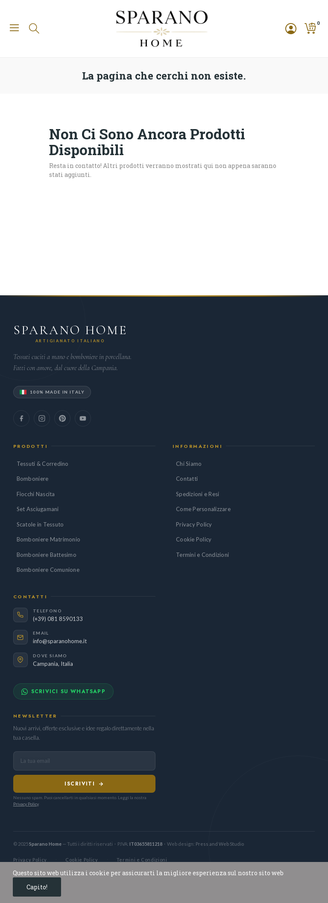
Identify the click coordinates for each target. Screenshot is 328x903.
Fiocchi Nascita (36, 494)
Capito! (36, 887)
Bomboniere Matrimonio (48, 539)
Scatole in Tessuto (40, 524)
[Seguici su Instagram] (42, 418)
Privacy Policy (194, 524)
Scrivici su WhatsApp (63, 691)
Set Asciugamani (38, 509)
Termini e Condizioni (202, 554)
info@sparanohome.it (60, 641)
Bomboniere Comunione (48, 569)
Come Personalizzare (203, 509)
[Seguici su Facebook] (21, 418)
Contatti (187, 478)
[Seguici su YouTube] (83, 418)
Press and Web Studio (220, 844)
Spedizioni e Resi (197, 494)
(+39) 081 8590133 (58, 618)
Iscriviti (84, 784)
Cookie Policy (193, 539)
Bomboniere (33, 478)
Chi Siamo (189, 463)
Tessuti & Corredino (43, 463)
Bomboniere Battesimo (46, 554)
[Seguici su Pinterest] (62, 418)
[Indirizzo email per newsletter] (84, 761)
